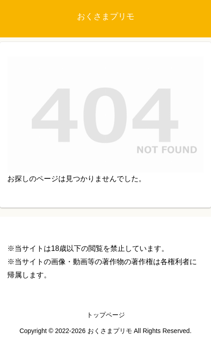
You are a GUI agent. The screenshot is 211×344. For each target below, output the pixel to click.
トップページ (106, 314)
